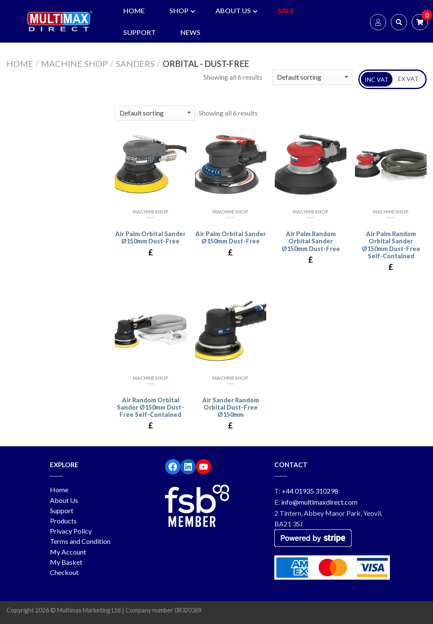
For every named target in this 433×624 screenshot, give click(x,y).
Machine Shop (74, 63)
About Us (64, 500)
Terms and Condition (80, 541)
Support (61, 510)
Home (19, 63)
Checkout (64, 572)
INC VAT (377, 79)
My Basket (66, 562)
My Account (68, 552)
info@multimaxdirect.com (319, 502)
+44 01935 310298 (310, 491)
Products (63, 521)
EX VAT (408, 78)
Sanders (135, 63)
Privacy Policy (71, 531)
